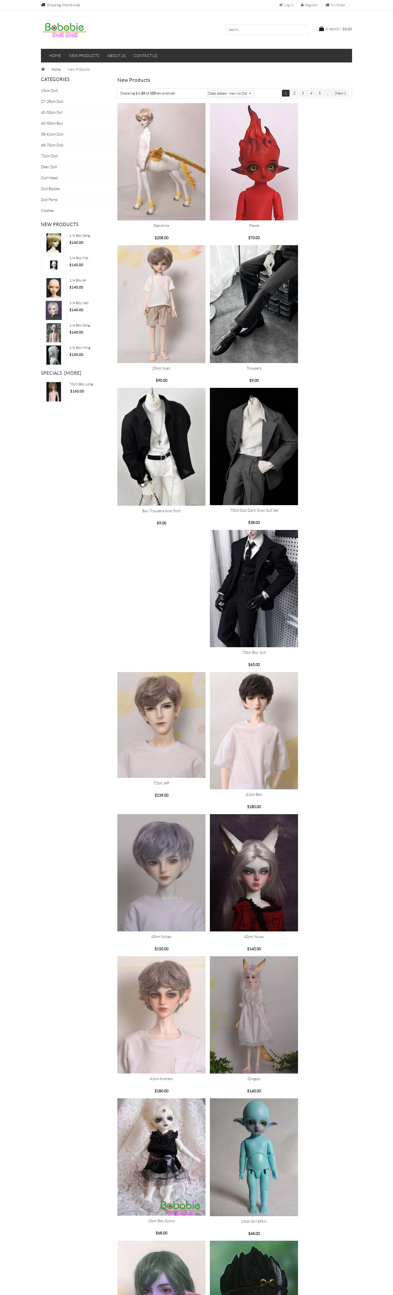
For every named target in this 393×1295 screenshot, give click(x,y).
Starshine (154, 208)
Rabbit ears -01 (235, 1168)
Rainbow (315, 834)
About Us (128, 1228)
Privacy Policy (209, 1237)
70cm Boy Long (81, 384)
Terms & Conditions (214, 1246)
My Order (335, 5)
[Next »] (340, 93)
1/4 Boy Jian (78, 303)
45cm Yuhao (315, 584)
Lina (314, 1085)
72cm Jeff (155, 574)
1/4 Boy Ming (79, 348)
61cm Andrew (234, 709)
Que (234, 1085)
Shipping (128, 1246)
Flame (235, 208)
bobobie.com (195, 1288)
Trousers (154, 334)
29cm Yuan (315, 209)
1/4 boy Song (79, 325)
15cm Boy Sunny (154, 834)
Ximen (315, 959)
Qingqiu (314, 709)
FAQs (203, 1254)
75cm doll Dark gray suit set (315, 334)
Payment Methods (136, 1237)
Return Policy (131, 1254)
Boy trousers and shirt (234, 334)
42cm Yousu (155, 709)
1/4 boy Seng (79, 235)
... (327, 93)
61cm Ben (235, 584)
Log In (286, 5)
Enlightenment (155, 959)
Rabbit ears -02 (155, 1168)
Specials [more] (61, 373)
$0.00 (335, 28)
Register (309, 5)
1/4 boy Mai (78, 258)
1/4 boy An (78, 280)
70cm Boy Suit (314, 459)
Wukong (235, 959)
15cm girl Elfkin (235, 834)
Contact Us (207, 1228)
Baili (154, 1085)
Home (55, 55)
